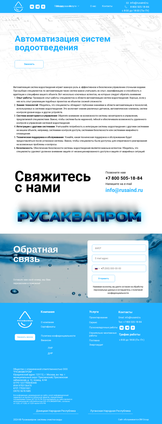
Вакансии (46, 340)
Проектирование (98, 317)
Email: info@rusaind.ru (129, 317)
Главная (58, 6)
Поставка (94, 340)
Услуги (72, 6)
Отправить (103, 278)
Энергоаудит (96, 344)
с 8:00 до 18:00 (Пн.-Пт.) (131, 339)
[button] (25, 337)
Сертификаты (48, 326)
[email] (119, 258)
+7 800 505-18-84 (124, 178)
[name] (119, 248)
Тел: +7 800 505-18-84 (130, 322)
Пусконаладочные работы (103, 327)
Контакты (107, 6)
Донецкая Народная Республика (55, 410)
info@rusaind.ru (139, 2)
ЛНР (50, 348)
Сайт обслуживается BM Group (132, 419)
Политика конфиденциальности (58, 335)
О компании (47, 322)
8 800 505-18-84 (139, 6)
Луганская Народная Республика (110, 410)
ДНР (50, 353)
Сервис (93, 322)
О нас (93, 6)
